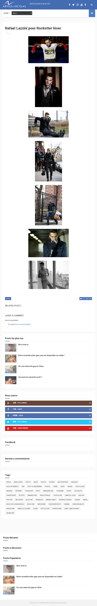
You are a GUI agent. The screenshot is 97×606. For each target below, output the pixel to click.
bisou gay (30, 504)
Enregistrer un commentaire (19, 324)
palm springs (45, 495)
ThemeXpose (43, 603)
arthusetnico (63, 482)
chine (55, 486)
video (62, 486)
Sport (69, 491)
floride (52, 482)
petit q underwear (35, 486)
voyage (77, 500)
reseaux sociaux (65, 500)
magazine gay (48, 491)
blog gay (29, 500)
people (47, 486)
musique (74, 482)
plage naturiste (55, 504)
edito (38, 491)
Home (6, 13)
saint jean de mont (72, 508)
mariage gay (32, 495)
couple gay (57, 495)
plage (35, 508)
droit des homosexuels (15, 504)
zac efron (19, 500)
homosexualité (78, 504)
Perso (8, 482)
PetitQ (43, 482)
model (70, 486)
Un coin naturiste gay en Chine (31, 366)
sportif (22, 495)
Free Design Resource (58, 603)
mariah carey (51, 500)
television (29, 491)
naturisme (41, 504)
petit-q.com (80, 486)
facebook (39, 500)
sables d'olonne (24, 508)
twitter (9, 500)
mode (8, 298)
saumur (9, 491)
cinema (66, 504)
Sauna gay (10, 513)
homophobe (56, 508)
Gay (23, 486)
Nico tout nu (23, 345)
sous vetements (12, 486)
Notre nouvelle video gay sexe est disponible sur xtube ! (41, 355)
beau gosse (18, 482)
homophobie (11, 495)
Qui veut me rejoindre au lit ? (30, 377)
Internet (18, 491)
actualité (78, 491)
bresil (85, 500)
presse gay (10, 508)
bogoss (81, 495)
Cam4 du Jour (70, 495)
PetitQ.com (45, 508)
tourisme (60, 491)
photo (28, 482)
